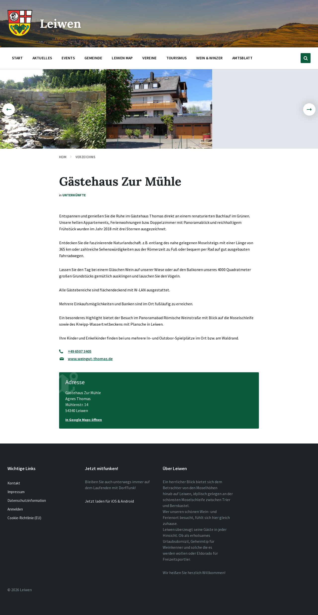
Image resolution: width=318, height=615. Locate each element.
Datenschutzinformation (26, 500)
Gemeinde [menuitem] (93, 58)
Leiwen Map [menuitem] (122, 58)
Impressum (16, 491)
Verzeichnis (85, 157)
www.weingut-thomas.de (90, 358)
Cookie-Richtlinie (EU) (24, 517)
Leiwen (60, 23)
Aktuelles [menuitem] (42, 58)
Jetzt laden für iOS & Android (109, 501)
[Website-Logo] (19, 35)
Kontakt (13, 483)
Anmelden (15, 509)
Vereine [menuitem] (149, 58)
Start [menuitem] (17, 58)
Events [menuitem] (68, 58)
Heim (62, 157)
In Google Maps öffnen (83, 419)
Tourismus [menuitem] (176, 58)
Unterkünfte (74, 195)
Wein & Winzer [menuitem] (209, 58)
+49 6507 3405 (79, 351)
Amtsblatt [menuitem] (242, 58)
